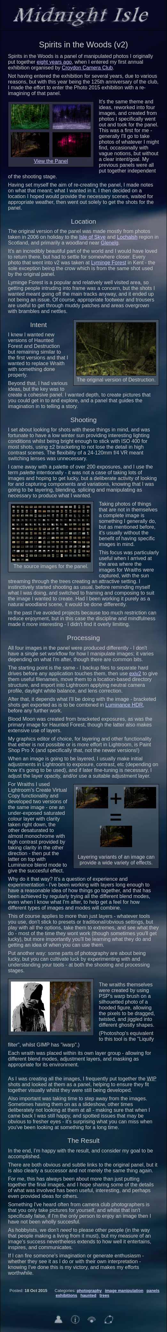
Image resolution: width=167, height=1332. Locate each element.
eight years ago (54, 62)
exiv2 (135, 673)
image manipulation (124, 1290)
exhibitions (66, 1295)
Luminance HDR (124, 705)
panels (153, 1290)
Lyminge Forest (108, 262)
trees (104, 1295)
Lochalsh (127, 237)
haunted (88, 1295)
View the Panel (51, 161)
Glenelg (109, 242)
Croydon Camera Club (87, 67)
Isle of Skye (92, 237)
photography (89, 1290)
